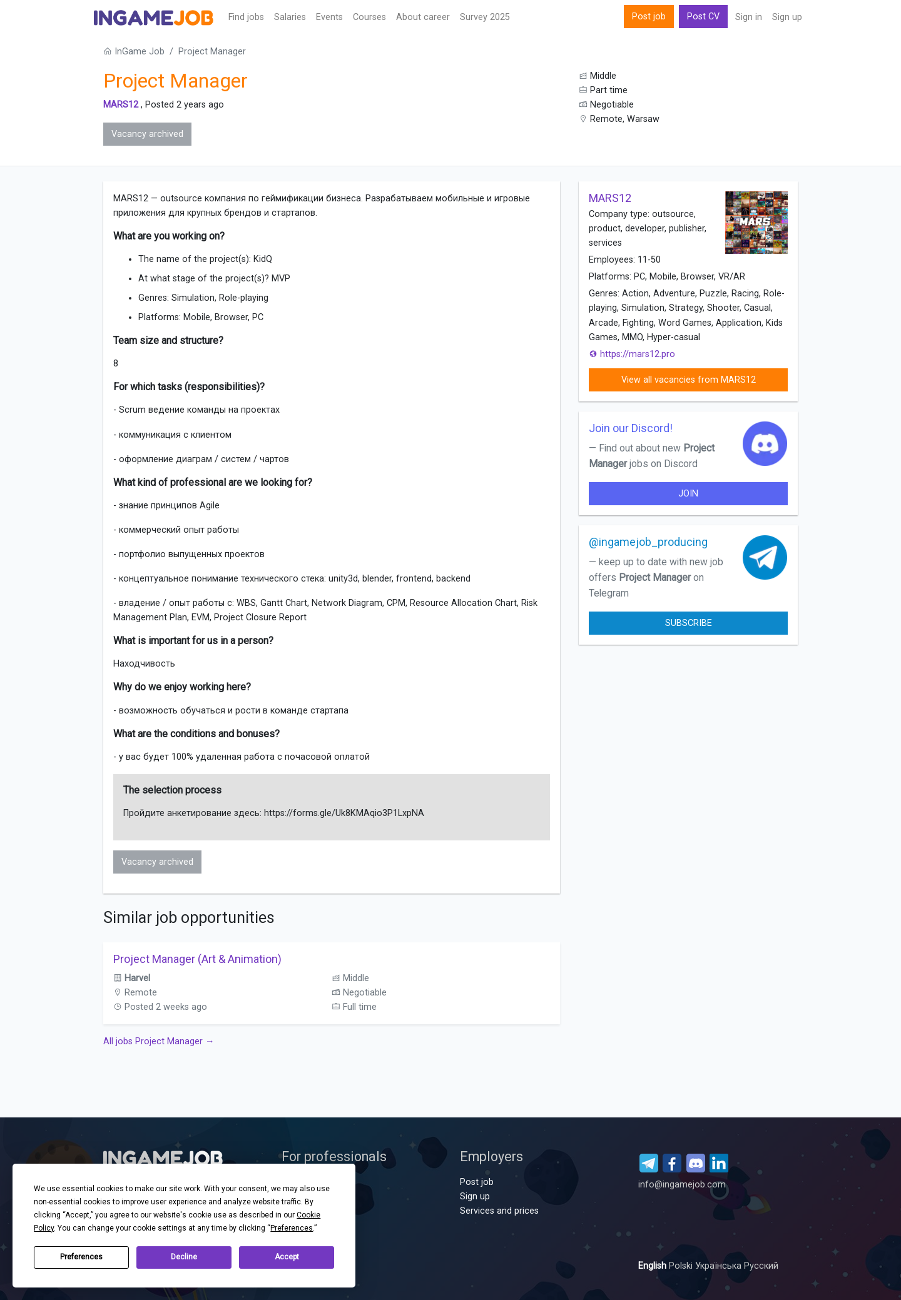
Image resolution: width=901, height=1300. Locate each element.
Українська (719, 1266)
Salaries (290, 17)
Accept (287, 1256)
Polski (682, 1266)
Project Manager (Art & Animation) (197, 958)
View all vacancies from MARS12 (688, 380)
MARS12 (120, 104)
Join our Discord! (631, 428)
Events (329, 17)
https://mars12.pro (632, 354)
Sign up (787, 17)
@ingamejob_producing (648, 541)
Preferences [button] (291, 1228)
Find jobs (246, 17)
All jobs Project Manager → (158, 1041)
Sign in (748, 17)
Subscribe (688, 623)
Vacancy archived (147, 134)
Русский (761, 1266)
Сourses (369, 17)
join (688, 493)
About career (423, 17)
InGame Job (134, 51)
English (653, 1266)
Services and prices (499, 1211)
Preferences (81, 1256)
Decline (184, 1256)
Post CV (703, 16)
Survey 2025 (485, 17)
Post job (649, 16)
